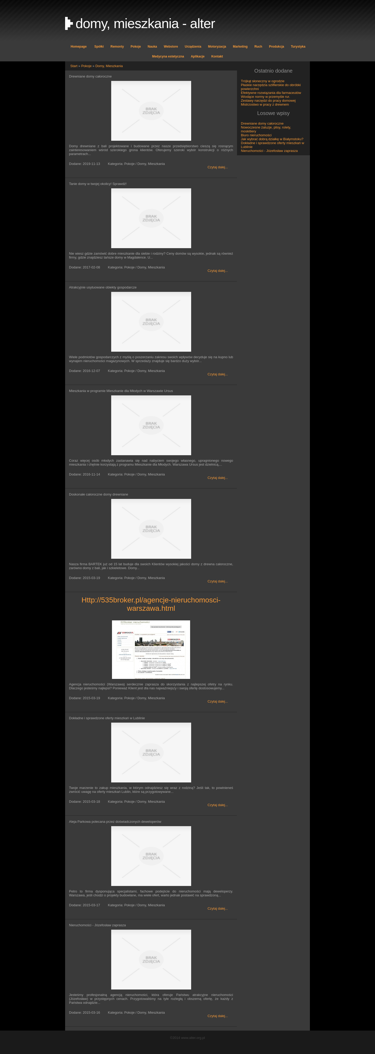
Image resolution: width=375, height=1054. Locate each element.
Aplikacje (198, 56)
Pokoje (136, 46)
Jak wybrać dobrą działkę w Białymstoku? (272, 139)
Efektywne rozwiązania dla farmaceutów (271, 93)
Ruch (258, 46)
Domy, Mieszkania (109, 66)
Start (73, 66)
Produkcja (276, 46)
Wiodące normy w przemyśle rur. (265, 97)
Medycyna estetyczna (168, 56)
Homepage (78, 46)
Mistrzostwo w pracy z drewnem (265, 104)
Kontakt (217, 56)
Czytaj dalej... (218, 167)
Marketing (240, 46)
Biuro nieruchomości (256, 135)
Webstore (171, 46)
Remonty (117, 46)
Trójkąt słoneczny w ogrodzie (262, 81)
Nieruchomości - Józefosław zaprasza (269, 151)
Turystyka (298, 46)
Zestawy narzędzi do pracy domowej (268, 100)
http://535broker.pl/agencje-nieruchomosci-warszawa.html (151, 604)
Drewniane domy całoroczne (262, 123)
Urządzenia (193, 46)
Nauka (152, 46)
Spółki (99, 46)
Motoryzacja (217, 46)
